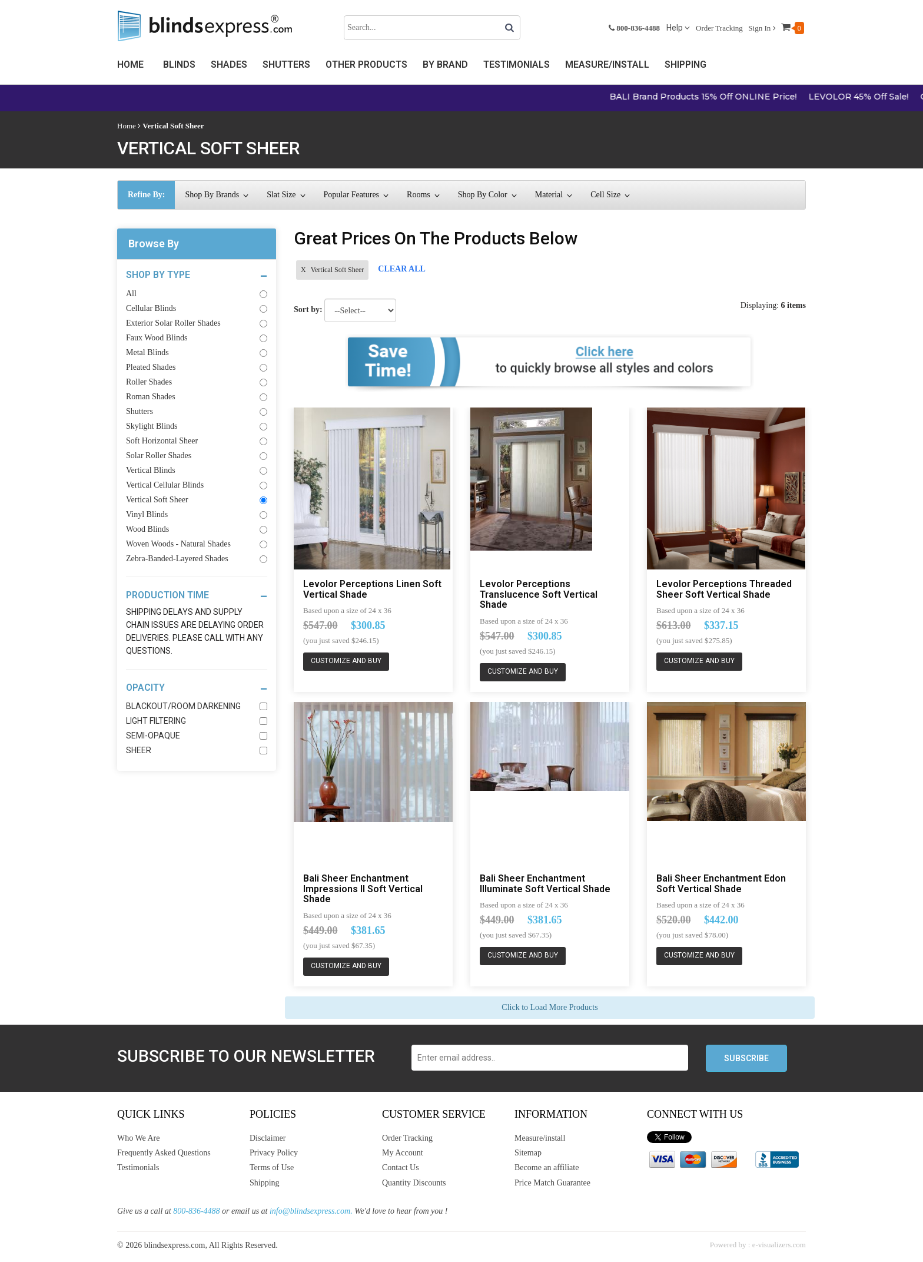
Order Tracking (719, 28)
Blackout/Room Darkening (196, 706)
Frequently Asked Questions (164, 1152)
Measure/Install (607, 64)
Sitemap (528, 1152)
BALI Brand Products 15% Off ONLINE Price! (723, 96)
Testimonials (516, 64)
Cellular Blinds (196, 308)
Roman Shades (196, 396)
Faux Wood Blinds (196, 337)
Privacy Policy (274, 1152)
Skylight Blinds (196, 426)
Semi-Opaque (196, 735)
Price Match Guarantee (552, 1182)
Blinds (179, 64)
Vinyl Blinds (196, 514)
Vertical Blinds (196, 470)
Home (130, 64)
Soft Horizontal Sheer (196, 440)
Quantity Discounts (414, 1182)
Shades (229, 64)
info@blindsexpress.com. (311, 1211)
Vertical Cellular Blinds (196, 485)
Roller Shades (196, 381)
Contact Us (400, 1167)
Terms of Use (272, 1167)
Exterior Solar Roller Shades (196, 323)
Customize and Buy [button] (346, 661)
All (196, 293)
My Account (402, 1152)
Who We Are (138, 1138)
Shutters (286, 64)
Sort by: (308, 309)
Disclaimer (267, 1138)
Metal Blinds (196, 352)
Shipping (685, 64)
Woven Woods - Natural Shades (196, 543)
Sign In (761, 28)
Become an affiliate (546, 1167)
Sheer (196, 750)
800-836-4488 (196, 1211)
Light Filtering (196, 721)
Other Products (366, 64)
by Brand (445, 64)
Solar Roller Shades (196, 455)
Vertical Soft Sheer (196, 499)
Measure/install (539, 1138)
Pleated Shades (196, 367)
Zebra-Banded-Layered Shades (196, 558)
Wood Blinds (196, 529)
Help (678, 27)
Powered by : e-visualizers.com (758, 1244)
